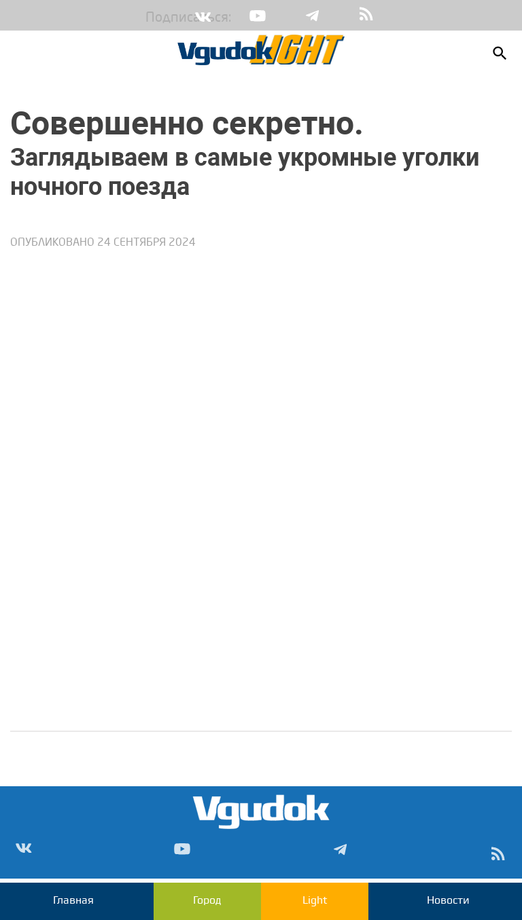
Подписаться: (155, 18)
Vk (203, 15)
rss (366, 15)
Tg (312, 15)
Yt (257, 15)
